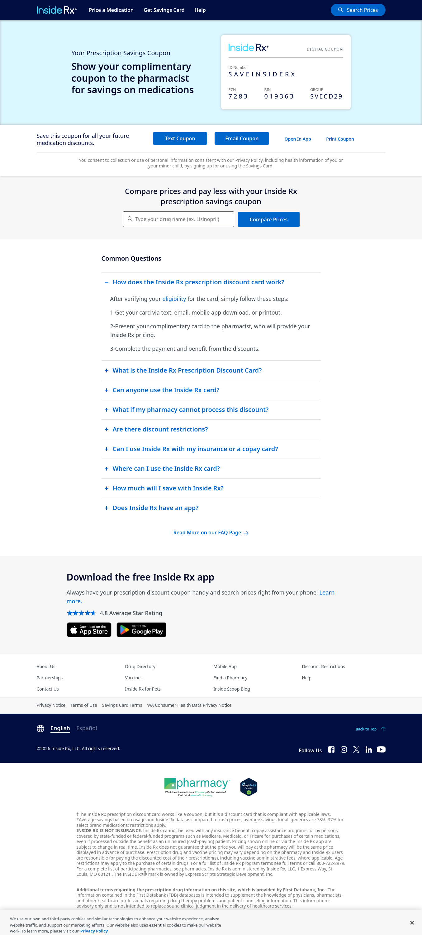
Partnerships (50, 678)
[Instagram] (343, 749)
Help (200, 10)
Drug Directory (140, 666)
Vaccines (134, 678)
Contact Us (48, 689)
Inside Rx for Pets (143, 689)
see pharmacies (190, 869)
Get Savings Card (164, 10)
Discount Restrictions (323, 666)
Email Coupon (241, 138)
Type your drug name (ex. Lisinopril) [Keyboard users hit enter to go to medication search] (177, 219)
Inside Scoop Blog (232, 689)
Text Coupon (180, 138)
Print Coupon (340, 139)
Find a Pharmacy (231, 678)
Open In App (298, 139)
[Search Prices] (358, 10)
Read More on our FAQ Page (211, 532)
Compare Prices (269, 219)
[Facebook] (331, 749)
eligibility (174, 298)
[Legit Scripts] (248, 787)
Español (86, 728)
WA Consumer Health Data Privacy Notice (189, 705)
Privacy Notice (51, 705)
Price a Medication (111, 10)
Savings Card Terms (122, 705)
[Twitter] (356, 749)
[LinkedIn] (368, 749)
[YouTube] (381, 749)
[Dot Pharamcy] (197, 787)
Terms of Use (83, 705)
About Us (46, 666)
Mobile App (225, 666)
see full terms (288, 863)
